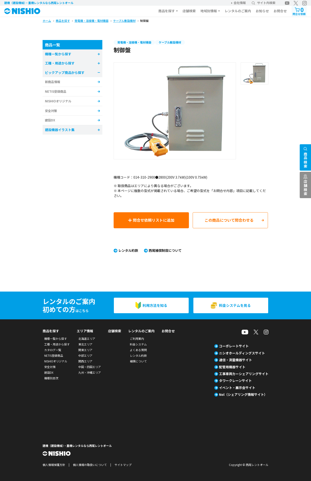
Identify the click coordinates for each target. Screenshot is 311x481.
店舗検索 (189, 10)
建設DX (50, 120)
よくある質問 (138, 350)
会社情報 (240, 2)
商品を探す (166, 10)
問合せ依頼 (299, 11)
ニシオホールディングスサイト (242, 353)
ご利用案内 (137, 339)
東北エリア (85, 344)
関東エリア (85, 350)
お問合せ (280, 10)
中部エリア (85, 355)
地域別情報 (208, 10)
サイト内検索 (263, 2)
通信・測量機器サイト (235, 359)
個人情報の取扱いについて (90, 465)
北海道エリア (86, 339)
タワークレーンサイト (235, 380)
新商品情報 (52, 82)
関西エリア (85, 361)
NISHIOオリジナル (58, 101)
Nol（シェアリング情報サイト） (243, 394)
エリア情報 (85, 331)
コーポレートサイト (234, 346)
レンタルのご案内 (238, 10)
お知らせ (262, 10)
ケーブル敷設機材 (170, 42)
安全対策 (51, 110)
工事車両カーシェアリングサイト (243, 373)
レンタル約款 (128, 250)
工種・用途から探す (57, 344)
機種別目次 (51, 378)
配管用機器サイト (232, 367)
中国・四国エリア (89, 367)
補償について (138, 361)
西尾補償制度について (165, 250)
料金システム (138, 344)
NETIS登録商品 (55, 91)
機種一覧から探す (55, 339)
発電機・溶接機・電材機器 (134, 42)
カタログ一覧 (52, 350)
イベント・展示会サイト (237, 387)
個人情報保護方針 (54, 465)
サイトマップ (123, 465)
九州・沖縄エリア (89, 372)
